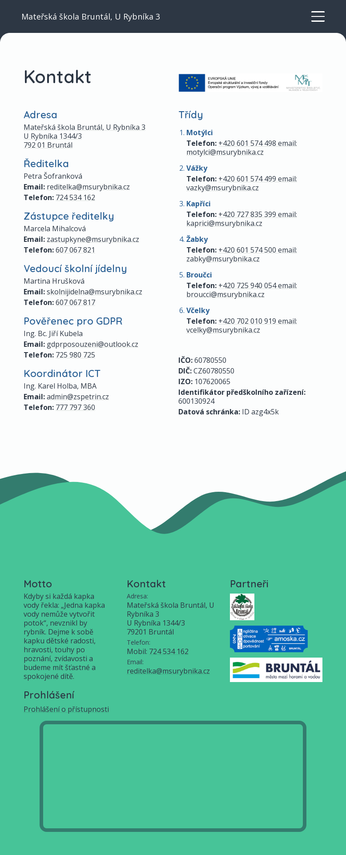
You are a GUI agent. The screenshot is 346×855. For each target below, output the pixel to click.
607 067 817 (75, 302)
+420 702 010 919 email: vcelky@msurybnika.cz (241, 325)
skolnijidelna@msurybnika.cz (94, 292)
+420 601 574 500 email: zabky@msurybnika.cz (241, 254)
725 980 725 (75, 355)
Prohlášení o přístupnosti (66, 709)
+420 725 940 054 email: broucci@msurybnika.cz (241, 290)
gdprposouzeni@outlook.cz (92, 344)
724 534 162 (75, 197)
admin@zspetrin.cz (78, 396)
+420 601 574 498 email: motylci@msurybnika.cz (241, 147)
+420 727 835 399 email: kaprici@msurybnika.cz (241, 218)
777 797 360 (75, 407)
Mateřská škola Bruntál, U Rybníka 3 (90, 16)
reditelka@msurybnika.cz (88, 187)
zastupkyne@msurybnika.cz (93, 239)
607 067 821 (75, 250)
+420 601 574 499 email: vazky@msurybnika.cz (241, 183)
